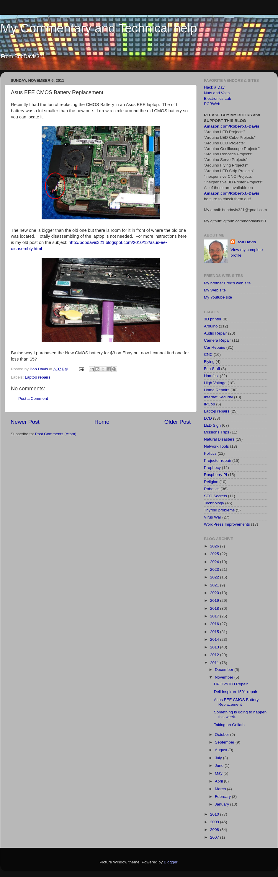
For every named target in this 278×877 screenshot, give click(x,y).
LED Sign (212, 425)
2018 (215, 608)
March (221, 789)
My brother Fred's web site (227, 283)
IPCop (209, 404)
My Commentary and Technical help (98, 28)
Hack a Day (214, 87)
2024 (215, 562)
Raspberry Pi (215, 474)
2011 (215, 663)
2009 (215, 822)
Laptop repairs (37, 377)
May (219, 773)
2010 (215, 814)
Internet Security (218, 397)
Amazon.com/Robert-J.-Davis (231, 126)
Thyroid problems (219, 510)
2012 (215, 655)
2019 (215, 600)
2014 (215, 639)
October (222, 734)
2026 (215, 546)
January (222, 804)
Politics (210, 453)
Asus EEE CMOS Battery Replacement (236, 702)
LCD (208, 418)
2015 (215, 632)
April (219, 781)
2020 (215, 593)
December (224, 669)
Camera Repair (217, 340)
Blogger (170, 862)
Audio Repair (215, 333)
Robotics (212, 489)
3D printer (212, 319)
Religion (211, 482)
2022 (215, 577)
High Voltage (215, 383)
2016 (215, 624)
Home (101, 422)
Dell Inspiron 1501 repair (235, 691)
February (223, 796)
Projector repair (217, 460)
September (225, 742)
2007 (215, 837)
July (219, 758)
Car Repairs (214, 347)
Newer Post (25, 422)
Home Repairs (216, 390)
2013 (215, 647)
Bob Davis (246, 242)
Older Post (177, 422)
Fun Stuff (212, 368)
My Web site (215, 290)
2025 (215, 554)
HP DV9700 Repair (231, 684)
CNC (208, 354)
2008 (215, 829)
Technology (214, 503)
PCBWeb (212, 104)
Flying (209, 361)
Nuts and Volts (217, 93)
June (220, 765)
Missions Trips (216, 432)
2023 (215, 569)
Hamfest (211, 376)
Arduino (211, 326)
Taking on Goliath (229, 725)
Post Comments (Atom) (55, 434)
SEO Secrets (215, 496)
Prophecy (212, 467)
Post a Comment (33, 398)
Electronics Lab (217, 98)
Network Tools (216, 446)
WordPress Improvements (227, 524)
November (224, 677)
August (221, 750)
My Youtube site (218, 297)
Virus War (212, 517)
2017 (215, 616)
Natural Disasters (219, 439)
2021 (215, 585)
